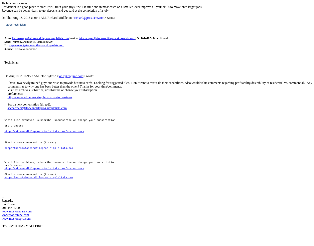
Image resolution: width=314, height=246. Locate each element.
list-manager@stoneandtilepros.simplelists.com (40, 38)
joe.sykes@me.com (70, 76)
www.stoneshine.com (15, 224)
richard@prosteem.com (89, 17)
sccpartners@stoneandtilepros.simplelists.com (36, 45)
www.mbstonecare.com (17, 221)
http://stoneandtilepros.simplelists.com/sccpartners (40, 97)
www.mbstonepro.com (16, 228)
